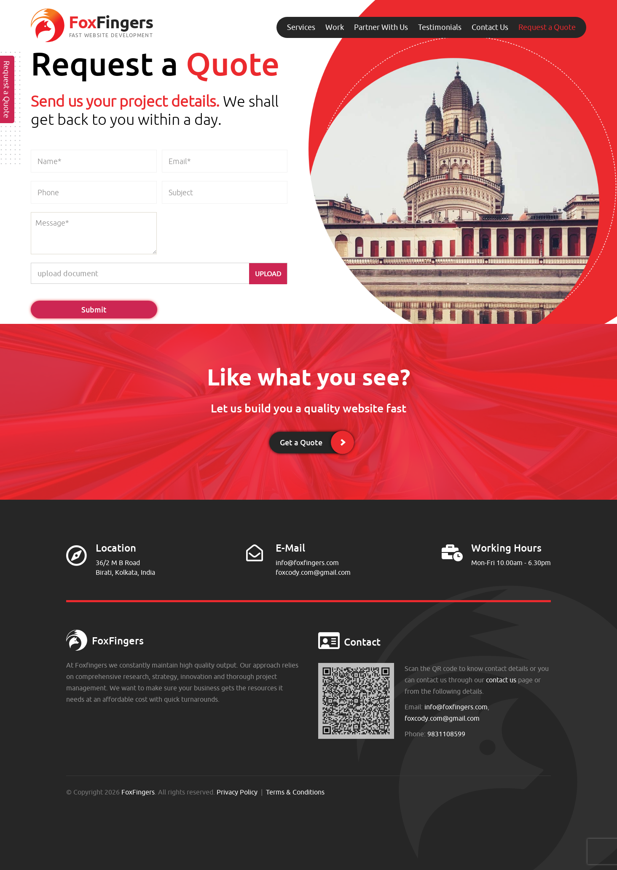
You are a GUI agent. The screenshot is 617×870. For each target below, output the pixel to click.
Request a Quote (547, 27)
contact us (501, 680)
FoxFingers (138, 792)
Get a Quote (301, 442)
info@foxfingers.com (307, 562)
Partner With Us (381, 27)
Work (334, 27)
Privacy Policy (237, 792)
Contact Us (490, 27)
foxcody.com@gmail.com (313, 572)
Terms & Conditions (295, 792)
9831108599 (446, 734)
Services (301, 27)
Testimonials (439, 27)
